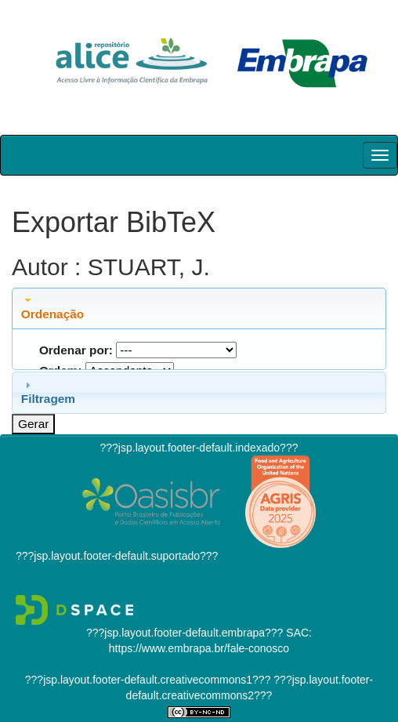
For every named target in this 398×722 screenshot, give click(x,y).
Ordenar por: (76, 350)
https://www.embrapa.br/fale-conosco (199, 648)
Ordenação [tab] (52, 307)
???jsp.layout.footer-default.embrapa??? (184, 632)
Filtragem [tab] (48, 392)
